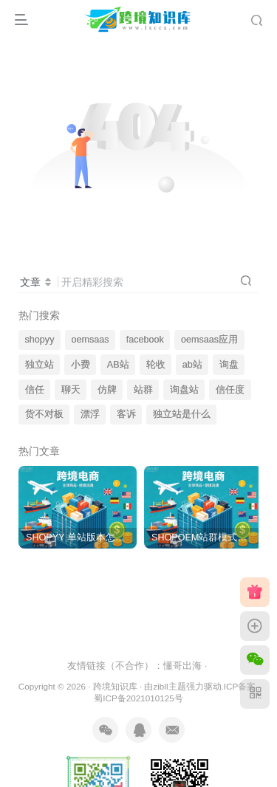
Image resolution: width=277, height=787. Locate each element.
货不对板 (44, 414)
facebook (145, 339)
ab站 (192, 365)
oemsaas (90, 339)
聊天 (71, 390)
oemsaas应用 (209, 339)
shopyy (40, 339)
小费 (80, 365)
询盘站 (184, 390)
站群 (143, 390)
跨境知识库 (115, 686)
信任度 (230, 390)
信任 (34, 390)
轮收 (155, 365)
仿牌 (107, 390)
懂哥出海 (182, 665)
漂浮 (90, 414)
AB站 (118, 365)
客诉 (126, 414)
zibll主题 (169, 686)
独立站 (39, 365)
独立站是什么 (182, 414)
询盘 (229, 365)
